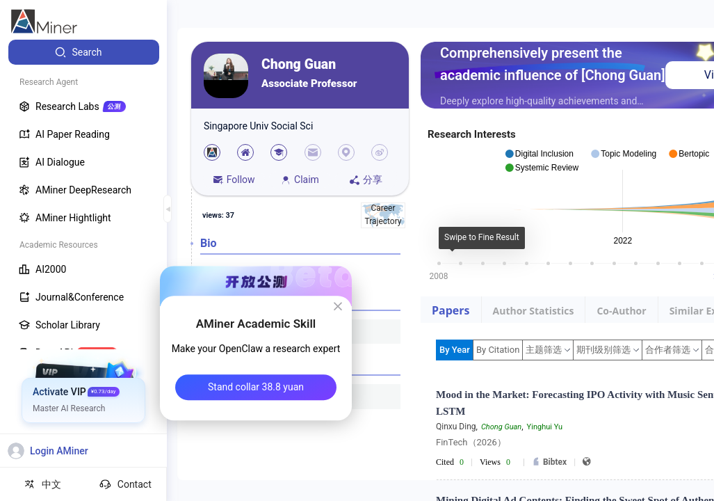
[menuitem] (83, 52)
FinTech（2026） (471, 442)
